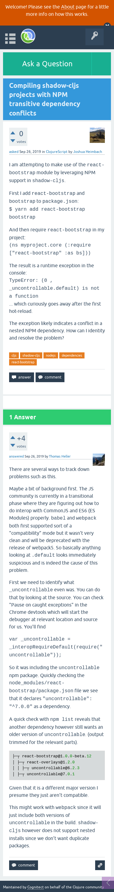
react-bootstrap (23, 362)
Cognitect (35, 887)
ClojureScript (56, 152)
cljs (14, 355)
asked (14, 152)
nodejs (51, 355)
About (67, 6)
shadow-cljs (31, 355)
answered (16, 456)
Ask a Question (47, 64)
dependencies (72, 355)
